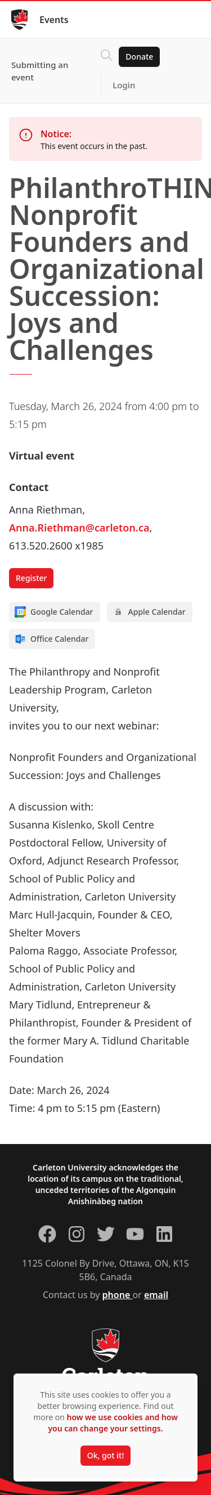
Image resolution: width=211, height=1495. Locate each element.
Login (124, 85)
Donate (139, 56)
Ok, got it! (105, 1455)
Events (54, 19)
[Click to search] (106, 57)
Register (31, 578)
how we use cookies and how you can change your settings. (112, 1423)
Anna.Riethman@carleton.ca (79, 527)
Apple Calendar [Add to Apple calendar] (149, 612)
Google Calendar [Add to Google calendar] (54, 612)
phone (117, 1295)
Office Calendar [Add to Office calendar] (51, 639)
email (156, 1295)
